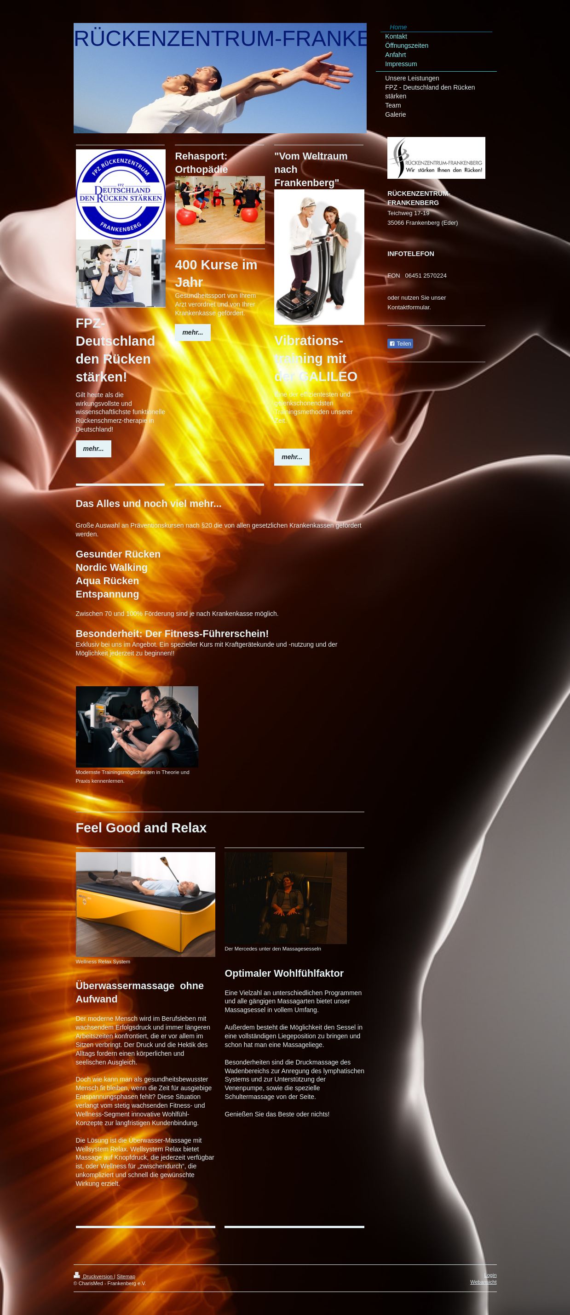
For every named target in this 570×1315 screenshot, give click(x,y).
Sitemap (126, 1276)
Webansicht (483, 1282)
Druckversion (94, 1276)
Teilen (400, 344)
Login (490, 1275)
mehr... (93, 448)
